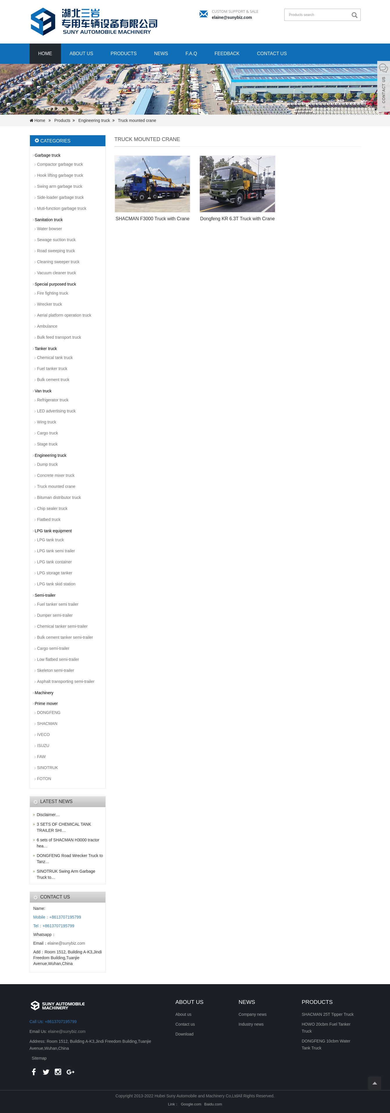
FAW (41, 756)
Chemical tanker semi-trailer (62, 626)
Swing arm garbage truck (59, 186)
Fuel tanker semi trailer (57, 604)
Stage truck (47, 444)
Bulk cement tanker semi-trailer (65, 637)
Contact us (272, 53)
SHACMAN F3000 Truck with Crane (152, 218)
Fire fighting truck (52, 293)
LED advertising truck (56, 411)
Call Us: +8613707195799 (53, 1021)
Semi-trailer (45, 595)
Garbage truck (48, 155)
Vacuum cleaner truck (56, 272)
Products (124, 53)
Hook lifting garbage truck (60, 175)
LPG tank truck (50, 539)
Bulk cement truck (53, 379)
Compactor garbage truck (60, 164)
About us (82, 53)
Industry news (251, 1024)
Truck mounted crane (137, 120)
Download (184, 1034)
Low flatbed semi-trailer (58, 659)
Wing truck (46, 422)
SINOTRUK (47, 767)
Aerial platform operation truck (64, 315)
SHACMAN (47, 723)
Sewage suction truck (56, 239)
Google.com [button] (191, 1104)
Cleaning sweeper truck (58, 261)
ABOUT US (189, 1002)
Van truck (43, 391)
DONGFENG (49, 712)
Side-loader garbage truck (60, 197)
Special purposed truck (55, 284)
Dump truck (47, 464)
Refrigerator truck (53, 400)
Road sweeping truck (56, 250)
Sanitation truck (49, 219)
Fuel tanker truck (52, 368)
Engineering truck (94, 120)
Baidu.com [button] (213, 1104)
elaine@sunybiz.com (232, 17)
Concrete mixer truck (56, 475)
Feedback (227, 53)
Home (45, 53)
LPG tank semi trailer (56, 551)
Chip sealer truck (52, 508)
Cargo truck (47, 433)
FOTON (44, 778)
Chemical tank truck (55, 357)
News (161, 53)
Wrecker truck (49, 304)
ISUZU (43, 745)
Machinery (44, 692)
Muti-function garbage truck (62, 208)
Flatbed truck (49, 519)
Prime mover (46, 703)
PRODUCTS (317, 1002)
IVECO (43, 734)
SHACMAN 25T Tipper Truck (328, 1014)
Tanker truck (46, 348)
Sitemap (39, 1058)
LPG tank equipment (53, 530)
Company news (253, 1014)
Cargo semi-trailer (53, 648)
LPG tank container (54, 562)
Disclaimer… (48, 814)
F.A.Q (191, 53)
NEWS (247, 1002)
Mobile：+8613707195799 (57, 917)
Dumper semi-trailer (55, 615)
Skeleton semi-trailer (55, 670)
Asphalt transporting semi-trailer (66, 681)
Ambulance (47, 326)
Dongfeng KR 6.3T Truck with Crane (237, 218)
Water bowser (49, 228)
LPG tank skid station (56, 584)
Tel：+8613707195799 (53, 925)
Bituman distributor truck (59, 497)
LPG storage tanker (54, 573)
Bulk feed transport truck (59, 337)
